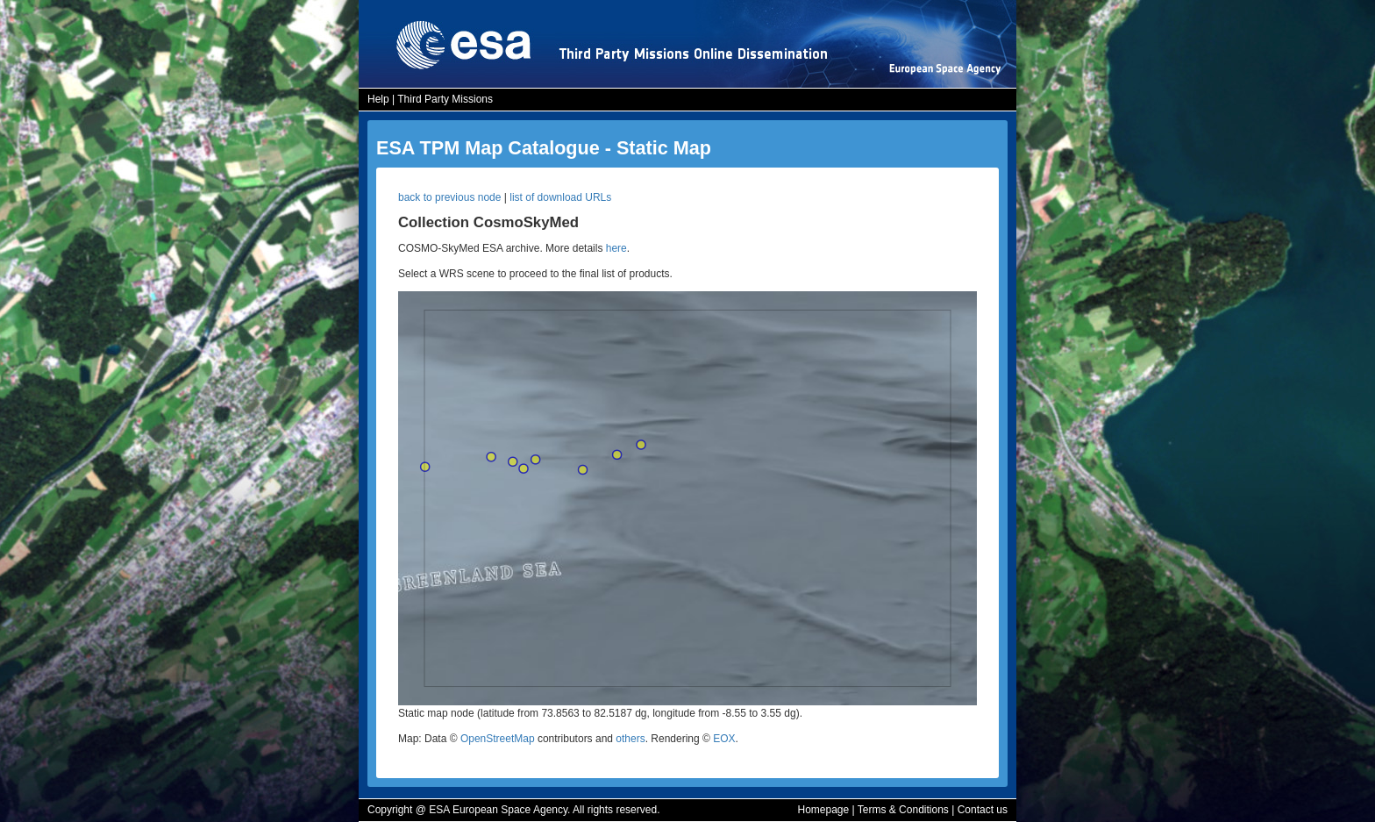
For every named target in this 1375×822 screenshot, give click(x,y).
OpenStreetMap (497, 739)
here (616, 248)
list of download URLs (560, 197)
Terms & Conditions (903, 810)
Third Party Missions (445, 99)
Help (378, 99)
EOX (724, 739)
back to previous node (449, 197)
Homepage (823, 810)
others (630, 739)
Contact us (983, 810)
